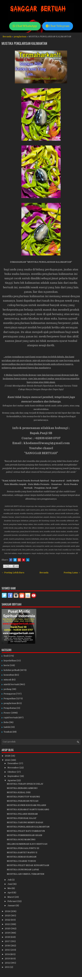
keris (6, 665)
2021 (7, 924)
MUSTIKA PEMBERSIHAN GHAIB (24, 835)
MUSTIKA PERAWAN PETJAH (22, 801)
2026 (8, 756)
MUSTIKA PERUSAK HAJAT (21, 818)
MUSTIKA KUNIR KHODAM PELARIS (26, 805)
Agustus (12, 780)
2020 (8, 928)
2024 (8, 911)
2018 (7, 937)
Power (7, 713)
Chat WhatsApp (25, 26)
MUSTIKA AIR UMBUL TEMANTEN (25, 874)
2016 (7, 945)
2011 (7, 967)
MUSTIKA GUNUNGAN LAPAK (23, 869)
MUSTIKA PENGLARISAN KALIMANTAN (24, 43)
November (13, 767)
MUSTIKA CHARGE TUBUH (21, 861)
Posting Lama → (72, 572)
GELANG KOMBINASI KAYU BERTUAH (27, 844)
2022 (8, 920)
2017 (7, 941)
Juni (10, 884)
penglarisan (20, 36)
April (10, 892)
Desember (13, 763)
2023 (8, 915)
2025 (8, 760)
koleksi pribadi (11, 670)
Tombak (8, 732)
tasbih (7, 727)
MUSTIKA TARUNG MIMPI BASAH (25, 822)
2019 (7, 933)
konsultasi (9, 675)
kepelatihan (10, 660)
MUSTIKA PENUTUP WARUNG (23, 796)
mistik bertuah (11, 684)
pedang (7, 689)
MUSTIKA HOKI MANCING (21, 839)
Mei (10, 888)
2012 (7, 963)
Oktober (12, 772)
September (14, 776)
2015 (7, 950)
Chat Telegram (57, 26)
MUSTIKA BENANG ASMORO (22, 788)
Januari (12, 905)
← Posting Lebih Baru (13, 572)
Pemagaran (10, 693)
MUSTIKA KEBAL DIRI (19, 792)
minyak (7, 679)
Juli (10, 879)
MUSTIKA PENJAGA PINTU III (23, 848)
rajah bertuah (11, 717)
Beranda (7, 36)
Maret (11, 897)
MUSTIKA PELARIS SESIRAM (22, 814)
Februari (12, 901)
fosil (6, 656)
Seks (6, 722)
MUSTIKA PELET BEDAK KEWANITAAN (28, 865)
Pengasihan (10, 698)
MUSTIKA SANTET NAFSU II (22, 852)
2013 (7, 958)
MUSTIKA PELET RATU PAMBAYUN (26, 831)
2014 (7, 954)
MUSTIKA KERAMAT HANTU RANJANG (28, 809)
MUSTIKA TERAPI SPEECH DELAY (25, 784)
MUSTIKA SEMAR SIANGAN (21, 857)
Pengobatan (10, 708)
